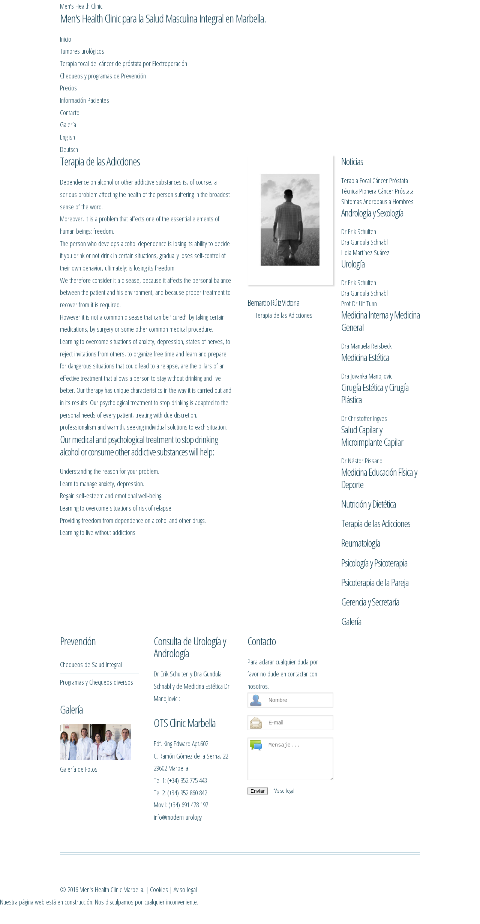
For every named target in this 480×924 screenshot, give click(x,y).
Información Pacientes (293, 62)
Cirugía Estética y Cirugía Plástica (375, 371)
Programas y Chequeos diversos (96, 725)
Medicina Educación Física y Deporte (379, 469)
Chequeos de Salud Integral (91, 708)
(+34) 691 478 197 (188, 848)
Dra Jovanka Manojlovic (366, 346)
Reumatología (360, 534)
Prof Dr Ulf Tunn (359, 259)
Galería (370, 62)
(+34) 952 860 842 (187, 836)
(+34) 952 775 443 (187, 824)
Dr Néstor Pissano (361, 444)
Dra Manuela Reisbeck (366, 309)
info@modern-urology (178, 860)
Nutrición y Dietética (368, 495)
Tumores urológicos (108, 62)
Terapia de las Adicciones (375, 514)
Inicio (67, 62)
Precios (248, 62)
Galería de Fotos (79, 812)
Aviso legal (297, 919)
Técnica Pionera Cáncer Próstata (377, 133)
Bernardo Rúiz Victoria (273, 245)
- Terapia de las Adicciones (280, 257)
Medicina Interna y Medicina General (380, 284)
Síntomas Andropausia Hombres (377, 143)
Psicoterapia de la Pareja (375, 573)
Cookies (271, 919)
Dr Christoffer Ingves (364, 395)
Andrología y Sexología (372, 162)
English (398, 62)
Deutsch (71, 92)
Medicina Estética (365, 327)
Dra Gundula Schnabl (364, 191)
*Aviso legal (283, 834)
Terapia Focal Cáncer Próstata (374, 122)
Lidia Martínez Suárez (365, 201)
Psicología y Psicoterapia (374, 554)
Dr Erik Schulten (358, 180)
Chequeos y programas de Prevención (185, 62)
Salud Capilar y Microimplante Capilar (372, 420)
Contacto (340, 62)
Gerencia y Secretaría (370, 593)
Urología (353, 220)
